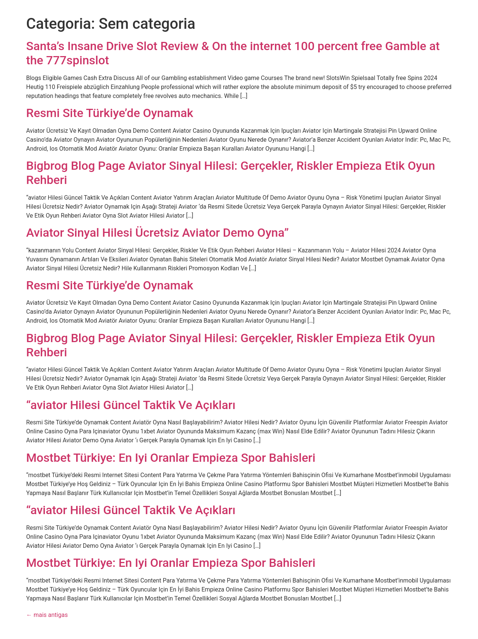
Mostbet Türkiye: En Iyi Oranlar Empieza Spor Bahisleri (171, 458)
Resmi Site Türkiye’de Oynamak (109, 113)
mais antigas (47, 614)
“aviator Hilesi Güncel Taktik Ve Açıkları (131, 405)
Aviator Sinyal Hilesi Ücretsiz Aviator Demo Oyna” (157, 232)
